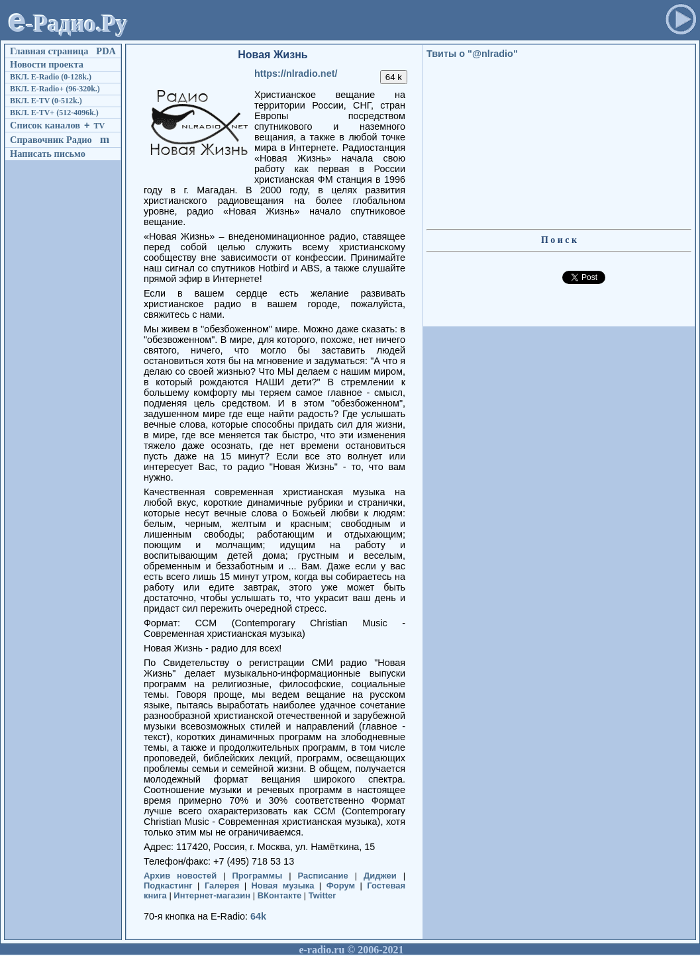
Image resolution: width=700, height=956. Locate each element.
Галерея (222, 885)
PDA (106, 51)
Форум (340, 885)
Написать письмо (47, 153)
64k (258, 916)
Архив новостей (180, 876)
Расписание (323, 876)
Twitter (322, 895)
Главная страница (49, 51)
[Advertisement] (395, 24)
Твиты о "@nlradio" (472, 53)
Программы (257, 876)
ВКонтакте (280, 895)
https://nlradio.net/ (296, 73)
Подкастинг (168, 885)
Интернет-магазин (212, 895)
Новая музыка (283, 885)
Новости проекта (46, 64)
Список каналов (45, 125)
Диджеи (380, 876)
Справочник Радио (51, 139)
